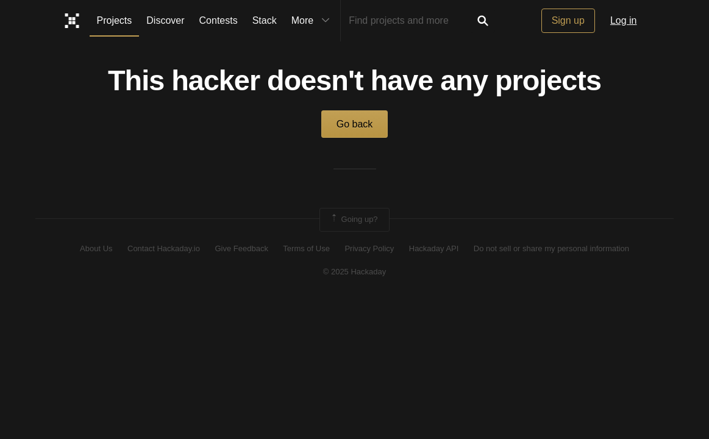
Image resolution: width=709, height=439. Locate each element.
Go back (355, 124)
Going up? (353, 219)
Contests (218, 20)
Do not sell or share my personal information (551, 248)
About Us (96, 248)
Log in (623, 20)
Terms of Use (306, 248)
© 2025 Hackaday (355, 271)
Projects (114, 20)
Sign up (568, 20)
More (313, 20)
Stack (264, 20)
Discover (165, 20)
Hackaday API (434, 248)
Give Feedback (241, 248)
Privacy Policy (369, 248)
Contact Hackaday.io (163, 248)
